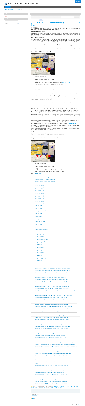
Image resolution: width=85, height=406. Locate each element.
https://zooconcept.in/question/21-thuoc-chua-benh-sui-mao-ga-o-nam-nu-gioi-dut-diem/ (50, 379)
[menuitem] (78, 1)
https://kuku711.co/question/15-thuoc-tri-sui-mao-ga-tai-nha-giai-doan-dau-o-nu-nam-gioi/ (50, 335)
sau (56, 387)
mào (74, 386)
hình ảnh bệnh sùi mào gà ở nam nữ (41, 234)
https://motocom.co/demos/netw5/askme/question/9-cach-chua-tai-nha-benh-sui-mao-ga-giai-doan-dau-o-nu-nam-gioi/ (55, 344)
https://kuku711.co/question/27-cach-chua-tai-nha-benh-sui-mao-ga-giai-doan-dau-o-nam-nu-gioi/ (51, 337)
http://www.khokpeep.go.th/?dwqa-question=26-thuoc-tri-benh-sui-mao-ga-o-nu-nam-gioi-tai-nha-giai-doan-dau (53, 306)
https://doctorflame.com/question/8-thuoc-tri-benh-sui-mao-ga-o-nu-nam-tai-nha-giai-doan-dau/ (51, 297)
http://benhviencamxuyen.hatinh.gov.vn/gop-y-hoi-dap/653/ (45, 179)
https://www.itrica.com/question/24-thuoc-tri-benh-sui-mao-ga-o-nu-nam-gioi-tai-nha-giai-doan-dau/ (51, 279)
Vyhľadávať (77, 16)
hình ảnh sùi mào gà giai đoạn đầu (41, 241)
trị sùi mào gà (37, 227)
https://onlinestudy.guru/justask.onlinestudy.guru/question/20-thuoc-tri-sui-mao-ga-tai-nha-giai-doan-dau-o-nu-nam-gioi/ (55, 355)
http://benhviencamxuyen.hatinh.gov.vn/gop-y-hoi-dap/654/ (45, 181)
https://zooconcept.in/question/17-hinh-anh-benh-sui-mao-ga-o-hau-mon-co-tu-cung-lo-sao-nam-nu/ (52, 383)
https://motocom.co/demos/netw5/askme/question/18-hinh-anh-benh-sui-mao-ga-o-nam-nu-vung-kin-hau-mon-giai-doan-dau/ (56, 346)
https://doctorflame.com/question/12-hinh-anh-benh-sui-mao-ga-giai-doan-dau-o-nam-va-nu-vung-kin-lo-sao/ (53, 295)
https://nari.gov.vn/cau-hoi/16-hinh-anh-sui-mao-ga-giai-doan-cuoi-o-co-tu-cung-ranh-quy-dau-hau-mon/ (52, 270)
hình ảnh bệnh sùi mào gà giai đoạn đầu (41, 239)
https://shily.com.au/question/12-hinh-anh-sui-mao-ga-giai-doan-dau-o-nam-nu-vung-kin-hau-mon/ (51, 333)
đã (50, 387)
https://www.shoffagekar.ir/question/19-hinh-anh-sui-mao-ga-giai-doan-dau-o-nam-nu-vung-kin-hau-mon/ (52, 321)
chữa (33, 387)
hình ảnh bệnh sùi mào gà (39, 233)
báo (44, 387)
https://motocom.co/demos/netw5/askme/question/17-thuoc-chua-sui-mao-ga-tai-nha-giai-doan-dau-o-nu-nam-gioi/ (54, 342)
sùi (71, 386)
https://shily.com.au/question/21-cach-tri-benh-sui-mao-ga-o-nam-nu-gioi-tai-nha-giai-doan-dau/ (51, 330)
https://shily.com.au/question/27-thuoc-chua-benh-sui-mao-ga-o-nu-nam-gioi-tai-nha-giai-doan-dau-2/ (52, 328)
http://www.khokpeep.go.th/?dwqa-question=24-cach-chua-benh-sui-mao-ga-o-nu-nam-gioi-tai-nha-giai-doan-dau (54, 308)
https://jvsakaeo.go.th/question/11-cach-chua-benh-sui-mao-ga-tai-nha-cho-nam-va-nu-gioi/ (50, 277)
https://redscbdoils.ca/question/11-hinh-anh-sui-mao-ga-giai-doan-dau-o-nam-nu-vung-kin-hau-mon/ (52, 319)
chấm (37, 387)
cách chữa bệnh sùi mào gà (39, 185)
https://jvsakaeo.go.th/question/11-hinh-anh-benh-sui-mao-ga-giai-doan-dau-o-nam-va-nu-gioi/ (51, 272)
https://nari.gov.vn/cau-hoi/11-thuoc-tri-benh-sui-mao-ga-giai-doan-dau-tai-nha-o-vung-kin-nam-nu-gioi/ (52, 268)
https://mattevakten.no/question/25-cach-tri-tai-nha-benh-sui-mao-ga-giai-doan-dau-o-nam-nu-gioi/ (51, 351)
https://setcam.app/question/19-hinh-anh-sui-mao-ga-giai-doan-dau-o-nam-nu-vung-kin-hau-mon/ (51, 299)
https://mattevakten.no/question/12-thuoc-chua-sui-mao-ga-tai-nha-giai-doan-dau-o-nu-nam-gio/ (51, 348)
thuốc (68, 386)
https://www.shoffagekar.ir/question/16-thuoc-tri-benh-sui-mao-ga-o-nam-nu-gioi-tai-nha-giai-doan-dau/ (52, 326)
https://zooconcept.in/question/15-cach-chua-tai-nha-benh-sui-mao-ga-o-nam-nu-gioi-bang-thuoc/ (51, 381)
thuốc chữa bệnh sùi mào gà (40, 218)
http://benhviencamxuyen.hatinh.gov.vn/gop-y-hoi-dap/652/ (45, 177)
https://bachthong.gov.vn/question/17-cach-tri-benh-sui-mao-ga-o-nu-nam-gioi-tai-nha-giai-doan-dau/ (52, 288)
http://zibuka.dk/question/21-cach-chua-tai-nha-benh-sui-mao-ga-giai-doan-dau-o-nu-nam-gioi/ (51, 367)
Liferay (79, 404)
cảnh (41, 387)
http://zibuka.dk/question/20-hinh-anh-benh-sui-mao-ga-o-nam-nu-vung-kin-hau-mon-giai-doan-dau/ (52, 365)
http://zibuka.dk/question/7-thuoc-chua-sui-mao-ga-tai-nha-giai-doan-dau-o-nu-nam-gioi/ (50, 370)
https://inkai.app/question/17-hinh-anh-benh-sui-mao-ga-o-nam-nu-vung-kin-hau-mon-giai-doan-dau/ (52, 376)
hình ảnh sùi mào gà (38, 237)
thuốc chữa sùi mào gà (39, 206)
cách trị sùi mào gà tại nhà (39, 190)
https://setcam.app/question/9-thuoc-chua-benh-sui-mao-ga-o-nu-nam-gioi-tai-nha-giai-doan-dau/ (51, 304)
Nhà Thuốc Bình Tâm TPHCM (10, 9)
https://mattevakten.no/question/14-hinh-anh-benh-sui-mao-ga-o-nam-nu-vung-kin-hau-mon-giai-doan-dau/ (53, 353)
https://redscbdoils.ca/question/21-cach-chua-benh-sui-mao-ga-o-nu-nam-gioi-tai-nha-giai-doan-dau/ (52, 317)
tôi (47, 387)
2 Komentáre (56, 386)
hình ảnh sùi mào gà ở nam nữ (40, 245)
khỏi (53, 387)
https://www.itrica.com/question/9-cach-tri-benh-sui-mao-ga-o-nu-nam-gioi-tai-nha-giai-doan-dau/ (51, 281)
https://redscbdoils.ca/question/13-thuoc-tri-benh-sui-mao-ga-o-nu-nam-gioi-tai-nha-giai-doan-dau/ (51, 315)
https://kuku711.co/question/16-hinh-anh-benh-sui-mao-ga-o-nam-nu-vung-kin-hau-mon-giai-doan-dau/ (52, 339)
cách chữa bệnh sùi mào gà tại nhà (41, 203)
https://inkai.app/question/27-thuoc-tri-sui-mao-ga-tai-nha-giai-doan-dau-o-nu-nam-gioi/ (49, 372)
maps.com (36, 261)
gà (77, 386)
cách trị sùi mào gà (38, 183)
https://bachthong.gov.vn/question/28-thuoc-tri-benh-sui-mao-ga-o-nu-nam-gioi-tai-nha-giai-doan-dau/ (52, 286)
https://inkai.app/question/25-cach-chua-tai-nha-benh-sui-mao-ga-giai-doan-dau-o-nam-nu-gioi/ (51, 374)
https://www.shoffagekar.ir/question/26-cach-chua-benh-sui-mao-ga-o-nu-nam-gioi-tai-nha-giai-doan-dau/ (52, 324)
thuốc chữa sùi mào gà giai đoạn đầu (41, 210)
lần (61, 387)
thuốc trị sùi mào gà (38, 205)
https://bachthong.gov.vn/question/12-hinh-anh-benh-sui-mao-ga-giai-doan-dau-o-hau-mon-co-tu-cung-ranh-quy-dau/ (54, 290)
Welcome (18, 9)
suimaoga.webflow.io (37, 173)
